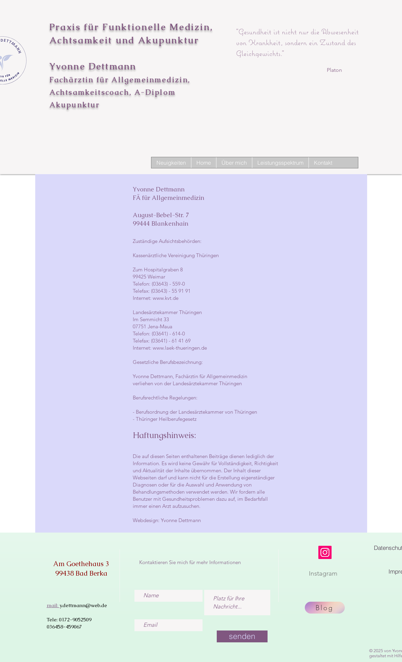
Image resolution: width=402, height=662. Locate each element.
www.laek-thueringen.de (180, 348)
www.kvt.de (165, 298)
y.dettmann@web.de (83, 605)
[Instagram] (325, 552)
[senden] (242, 636)
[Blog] (325, 608)
